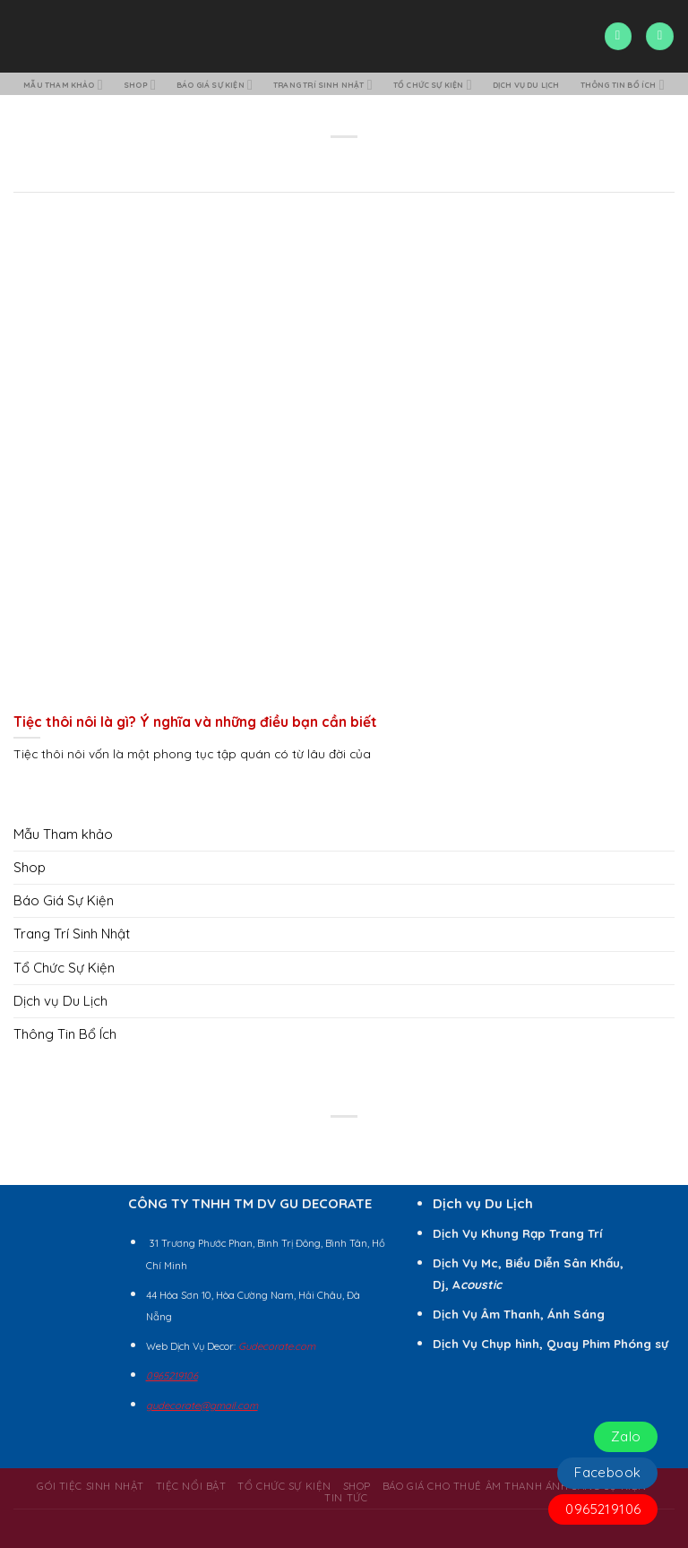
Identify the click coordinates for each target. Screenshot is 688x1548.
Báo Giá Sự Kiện (248, 84)
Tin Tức (345, 1522)
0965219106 (603, 1509)
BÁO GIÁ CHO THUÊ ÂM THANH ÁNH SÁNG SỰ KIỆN (515, 1510)
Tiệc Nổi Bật (191, 1510)
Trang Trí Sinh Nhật (375, 84)
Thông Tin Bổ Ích (346, 108)
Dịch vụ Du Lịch (614, 84)
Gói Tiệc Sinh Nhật (90, 1510)
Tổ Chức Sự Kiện (504, 84)
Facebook (607, 1472)
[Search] (618, 36)
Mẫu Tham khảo (73, 84)
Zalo (626, 1436)
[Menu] (659, 36)
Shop (161, 84)
